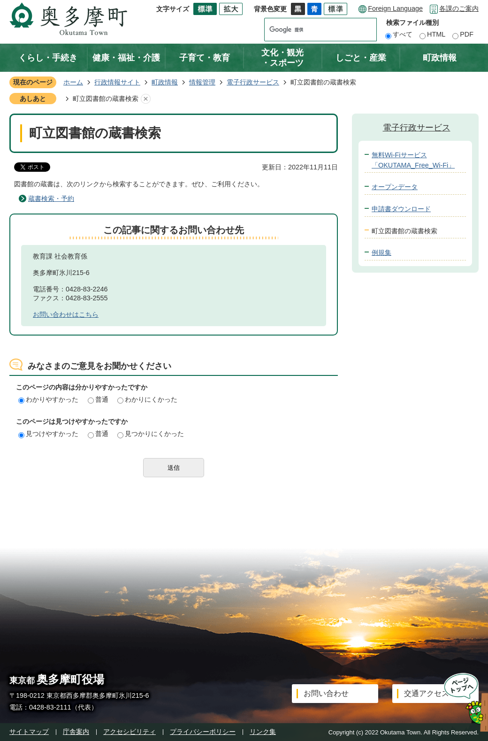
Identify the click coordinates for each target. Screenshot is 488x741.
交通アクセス (426, 693)
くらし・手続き (47, 57)
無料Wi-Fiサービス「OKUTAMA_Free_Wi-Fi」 (413, 160)
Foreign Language (395, 8)
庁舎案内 (76, 731)
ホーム (73, 82)
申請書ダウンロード (401, 209)
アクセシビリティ (129, 731)
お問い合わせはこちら (66, 314)
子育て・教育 (204, 57)
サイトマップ (29, 731)
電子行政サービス (253, 82)
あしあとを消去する (145, 99)
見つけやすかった (48, 433)
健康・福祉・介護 (126, 57)
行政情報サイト (117, 82)
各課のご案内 (459, 8)
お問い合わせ (326, 693)
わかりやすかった (48, 399)
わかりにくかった (147, 399)
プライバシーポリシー (203, 731)
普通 (98, 399)
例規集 (381, 252)
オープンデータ (395, 187)
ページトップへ (463, 702)
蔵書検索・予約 (51, 198)
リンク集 (263, 731)
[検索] (311, 29)
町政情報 (440, 57)
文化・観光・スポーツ (282, 58)
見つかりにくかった (150, 433)
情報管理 (202, 82)
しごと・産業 (361, 57)
